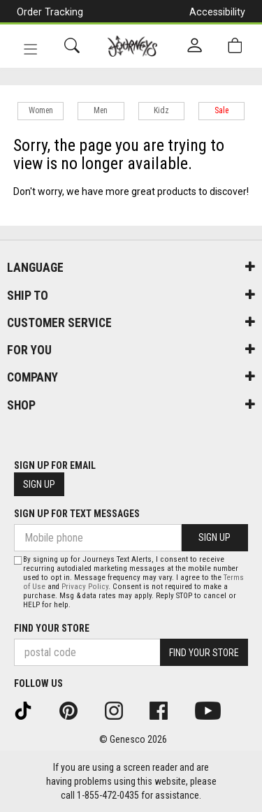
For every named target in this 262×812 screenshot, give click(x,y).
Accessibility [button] (217, 11)
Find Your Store (51, 628)
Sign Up (39, 484)
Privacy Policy (84, 586)
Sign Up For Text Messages (77, 513)
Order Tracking (50, 11)
